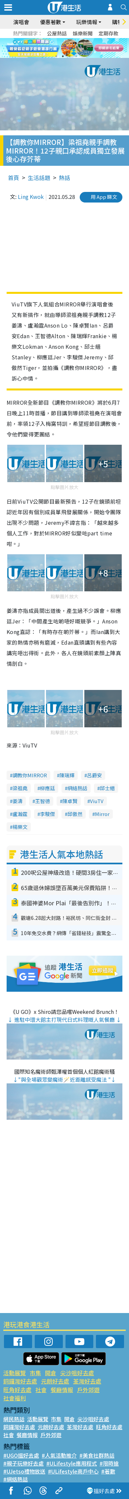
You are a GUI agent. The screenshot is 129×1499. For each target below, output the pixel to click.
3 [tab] (69, 56)
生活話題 (39, 177)
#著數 (108, 1471)
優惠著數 (50, 22)
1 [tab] (56, 56)
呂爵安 (94, 775)
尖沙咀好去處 (77, 1373)
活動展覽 (14, 1373)
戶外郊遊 (88, 1389)
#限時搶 (109, 1463)
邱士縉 (107, 788)
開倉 (50, 1373)
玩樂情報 (86, 22)
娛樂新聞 (83, 33)
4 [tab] (76, 56)
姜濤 (17, 800)
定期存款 (108, 33)
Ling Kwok (31, 197)
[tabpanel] (64, 48)
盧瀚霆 (20, 813)
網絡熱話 (77, 788)
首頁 (13, 177)
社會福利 (14, 1398)
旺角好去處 (17, 1389)
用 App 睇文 (104, 196)
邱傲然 (74, 813)
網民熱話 (13, 1419)
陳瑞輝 (67, 775)
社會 (41, 1389)
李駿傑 (47, 813)
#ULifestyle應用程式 (71, 1463)
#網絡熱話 (15, 1479)
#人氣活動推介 (59, 1455)
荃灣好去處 (87, 1381)
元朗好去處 (55, 1381)
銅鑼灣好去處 (20, 1381)
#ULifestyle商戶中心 (73, 1471)
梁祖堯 (20, 788)
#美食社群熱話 (96, 1455)
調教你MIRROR (30, 775)
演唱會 (21, 22)
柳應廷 (47, 788)
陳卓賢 (70, 800)
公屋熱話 (57, 33)
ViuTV (97, 800)
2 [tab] (63, 56)
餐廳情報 (62, 1389)
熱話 (64, 177)
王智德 (42, 800)
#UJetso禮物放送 (24, 1471)
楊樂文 (20, 826)
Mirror (102, 813)
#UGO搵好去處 (21, 1455)
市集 (35, 1373)
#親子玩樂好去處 (23, 1463)
